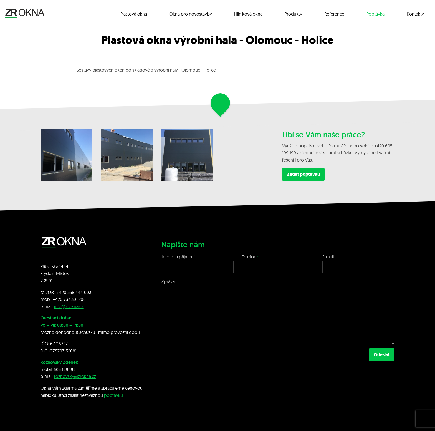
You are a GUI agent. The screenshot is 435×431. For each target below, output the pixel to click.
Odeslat (382, 354)
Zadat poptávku (303, 174)
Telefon (249, 256)
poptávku (113, 395)
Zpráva (168, 281)
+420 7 (59, 299)
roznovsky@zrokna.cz (75, 376)
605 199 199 (65, 369)
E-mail (328, 256)
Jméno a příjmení (177, 256)
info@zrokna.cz (69, 306)
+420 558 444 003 (74, 292)
